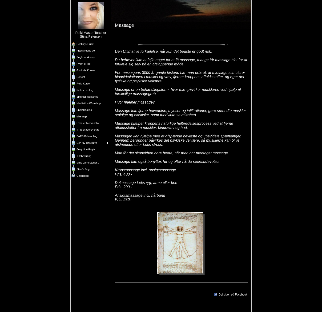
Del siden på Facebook (232, 294)
